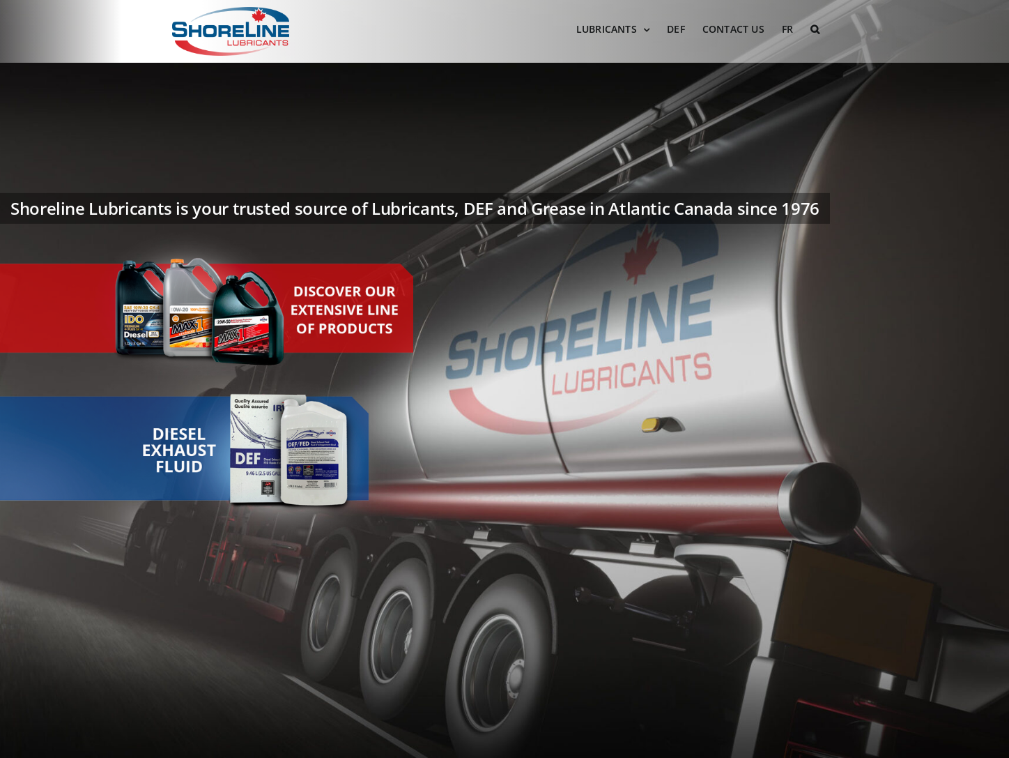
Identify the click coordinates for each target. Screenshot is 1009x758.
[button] (814, 29)
